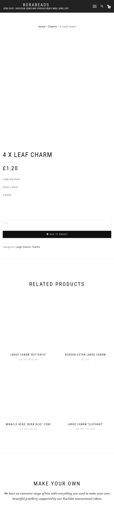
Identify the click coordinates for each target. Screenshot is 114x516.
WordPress (66, 505)
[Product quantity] (57, 119)
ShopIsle (46, 505)
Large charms (23, 142)
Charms (52, 26)
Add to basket (59, 130)
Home (42, 26)
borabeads (36, 5)
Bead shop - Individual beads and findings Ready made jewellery (36, 8)
